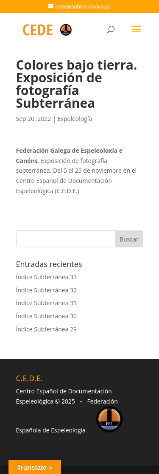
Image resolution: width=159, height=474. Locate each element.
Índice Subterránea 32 (46, 290)
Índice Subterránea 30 (46, 316)
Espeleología (75, 119)
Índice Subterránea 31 (46, 303)
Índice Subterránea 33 (46, 277)
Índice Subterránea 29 (46, 329)
